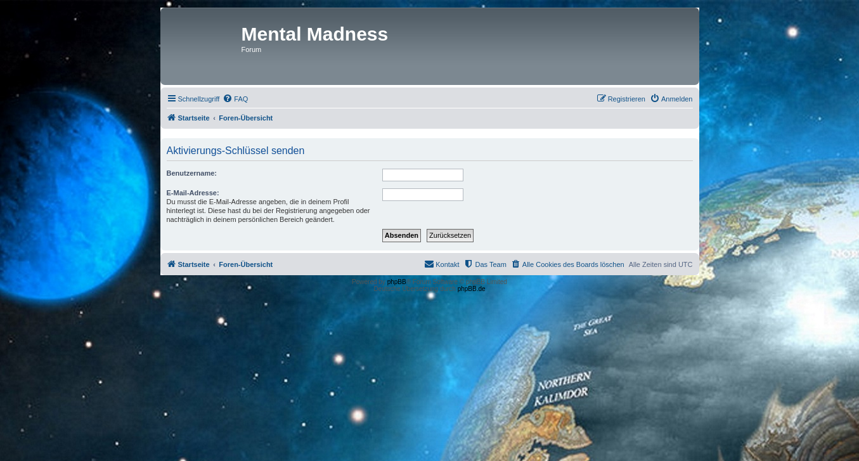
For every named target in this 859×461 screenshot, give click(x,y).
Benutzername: (192, 173)
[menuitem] (235, 99)
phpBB (396, 281)
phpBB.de (472, 288)
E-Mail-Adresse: (193, 193)
